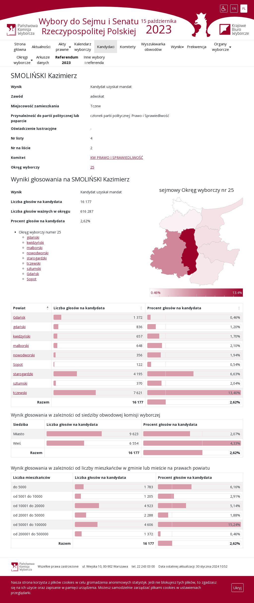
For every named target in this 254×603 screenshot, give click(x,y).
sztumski (34, 268)
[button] (176, 46)
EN (235, 7)
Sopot (31, 279)
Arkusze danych (43, 60)
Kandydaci (105, 46)
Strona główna (20, 46)
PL (245, 7)
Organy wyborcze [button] (220, 46)
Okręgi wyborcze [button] (22, 60)
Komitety (128, 46)
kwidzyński (35, 242)
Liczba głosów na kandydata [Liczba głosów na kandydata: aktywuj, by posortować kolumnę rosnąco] (79, 308)
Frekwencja (196, 46)
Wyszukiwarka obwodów (153, 46)
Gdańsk (33, 273)
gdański (33, 237)
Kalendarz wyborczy (82, 46)
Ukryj (237, 587)
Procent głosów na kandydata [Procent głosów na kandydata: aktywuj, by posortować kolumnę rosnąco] (174, 308)
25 (92, 167)
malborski (34, 247)
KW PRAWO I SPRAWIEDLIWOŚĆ (116, 157)
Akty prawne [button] (62, 46)
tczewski (33, 263)
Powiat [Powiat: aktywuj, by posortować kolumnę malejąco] (19, 308)
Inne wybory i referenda (94, 60)
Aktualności (41, 46)
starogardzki (37, 258)
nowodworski (37, 253)
